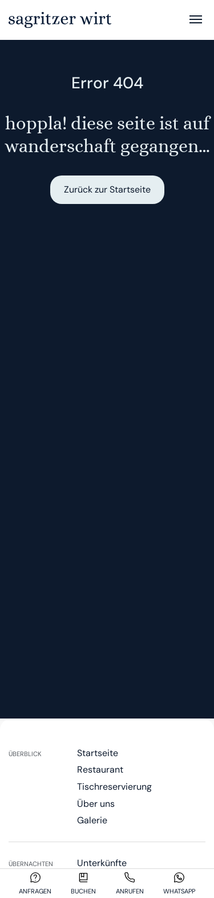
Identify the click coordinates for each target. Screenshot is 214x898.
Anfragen (35, 891)
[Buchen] (83, 877)
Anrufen (130, 891)
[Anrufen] (129, 877)
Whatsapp (179, 891)
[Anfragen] (35, 877)
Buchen (83, 891)
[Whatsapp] (179, 877)
